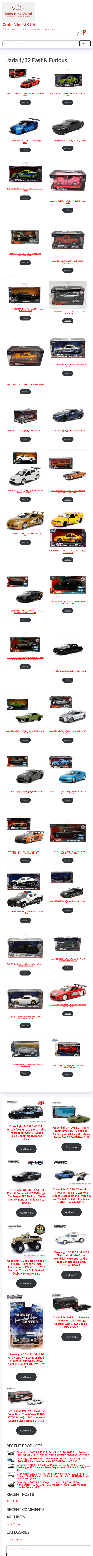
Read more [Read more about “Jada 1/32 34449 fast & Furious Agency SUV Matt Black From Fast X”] (67, 610)
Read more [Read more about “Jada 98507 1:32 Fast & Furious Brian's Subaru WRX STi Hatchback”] (67, 321)
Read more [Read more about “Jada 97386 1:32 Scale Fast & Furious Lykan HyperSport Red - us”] (67, 1074)
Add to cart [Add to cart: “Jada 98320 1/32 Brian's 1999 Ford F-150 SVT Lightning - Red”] (67, 270)
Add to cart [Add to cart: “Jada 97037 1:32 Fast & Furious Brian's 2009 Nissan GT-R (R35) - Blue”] (67, 439)
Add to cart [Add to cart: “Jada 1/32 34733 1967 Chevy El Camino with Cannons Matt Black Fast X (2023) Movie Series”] (25, 666)
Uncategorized (15, 1539)
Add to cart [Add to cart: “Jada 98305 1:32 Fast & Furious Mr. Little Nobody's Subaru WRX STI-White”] (25, 499)
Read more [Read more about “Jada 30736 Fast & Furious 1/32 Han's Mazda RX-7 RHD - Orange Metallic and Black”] (25, 860)
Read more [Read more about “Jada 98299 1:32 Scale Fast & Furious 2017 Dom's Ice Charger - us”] (25, 1073)
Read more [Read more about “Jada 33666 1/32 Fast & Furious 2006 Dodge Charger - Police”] (25, 920)
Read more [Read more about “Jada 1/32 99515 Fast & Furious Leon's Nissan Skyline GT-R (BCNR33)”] (67, 560)
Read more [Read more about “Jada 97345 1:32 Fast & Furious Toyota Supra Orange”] (25, 391)
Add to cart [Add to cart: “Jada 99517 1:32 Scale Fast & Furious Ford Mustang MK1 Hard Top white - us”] (25, 1025)
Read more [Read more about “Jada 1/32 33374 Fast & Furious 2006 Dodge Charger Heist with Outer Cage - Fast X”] (25, 620)
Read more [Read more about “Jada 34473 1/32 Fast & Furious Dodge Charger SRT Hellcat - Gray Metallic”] (25, 800)
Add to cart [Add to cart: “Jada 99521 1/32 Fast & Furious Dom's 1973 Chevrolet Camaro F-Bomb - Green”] (25, 740)
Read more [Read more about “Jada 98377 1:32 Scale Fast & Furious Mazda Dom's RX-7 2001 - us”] (67, 1014)
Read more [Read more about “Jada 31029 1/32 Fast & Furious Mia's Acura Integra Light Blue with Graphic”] (67, 800)
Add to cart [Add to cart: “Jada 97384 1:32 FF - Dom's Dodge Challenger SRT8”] (67, 148)
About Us (12, 1501)
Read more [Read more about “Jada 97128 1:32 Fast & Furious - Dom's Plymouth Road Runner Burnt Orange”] (67, 500)
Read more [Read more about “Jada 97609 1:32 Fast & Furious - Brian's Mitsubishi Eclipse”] (25, 198)
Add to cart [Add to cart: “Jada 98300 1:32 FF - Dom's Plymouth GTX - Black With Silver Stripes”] (25, 318)
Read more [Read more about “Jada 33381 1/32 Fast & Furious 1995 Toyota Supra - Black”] (67, 910)
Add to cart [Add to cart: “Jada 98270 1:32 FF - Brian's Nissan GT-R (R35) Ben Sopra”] (25, 150)
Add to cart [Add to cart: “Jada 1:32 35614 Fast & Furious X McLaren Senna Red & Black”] (25, 102)
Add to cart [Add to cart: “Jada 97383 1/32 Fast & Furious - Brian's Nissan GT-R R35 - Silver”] (67, 740)
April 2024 (13, 1524)
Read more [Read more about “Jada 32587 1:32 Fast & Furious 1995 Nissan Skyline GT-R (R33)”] (25, 439)
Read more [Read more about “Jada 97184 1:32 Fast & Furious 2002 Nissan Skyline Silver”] (67, 373)
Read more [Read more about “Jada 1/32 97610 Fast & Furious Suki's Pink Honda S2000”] (67, 210)
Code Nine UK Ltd (19, 24)
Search (85, 43)
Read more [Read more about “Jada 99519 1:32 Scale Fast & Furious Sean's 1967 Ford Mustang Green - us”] (67, 968)
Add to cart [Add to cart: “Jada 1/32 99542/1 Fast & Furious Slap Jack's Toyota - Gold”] (25, 542)
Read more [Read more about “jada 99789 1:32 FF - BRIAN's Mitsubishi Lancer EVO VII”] (67, 102)
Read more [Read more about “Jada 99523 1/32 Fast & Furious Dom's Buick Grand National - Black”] (67, 680)
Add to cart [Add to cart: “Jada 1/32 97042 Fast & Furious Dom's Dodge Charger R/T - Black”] (25, 262)
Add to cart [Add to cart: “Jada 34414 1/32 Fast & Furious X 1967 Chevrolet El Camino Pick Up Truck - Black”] (67, 860)
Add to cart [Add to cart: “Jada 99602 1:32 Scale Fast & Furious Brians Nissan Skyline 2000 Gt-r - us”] (25, 973)
